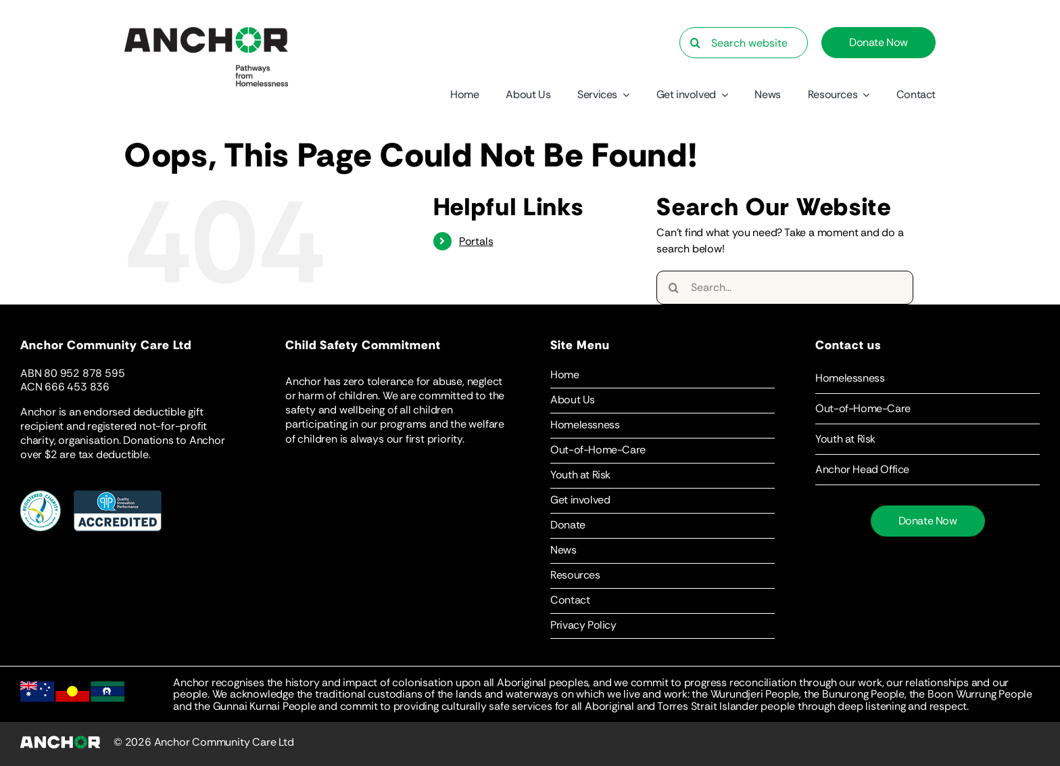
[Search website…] (743, 42)
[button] (927, 378)
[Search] (694, 42)
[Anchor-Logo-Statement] (206, 32)
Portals (476, 241)
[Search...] (784, 288)
